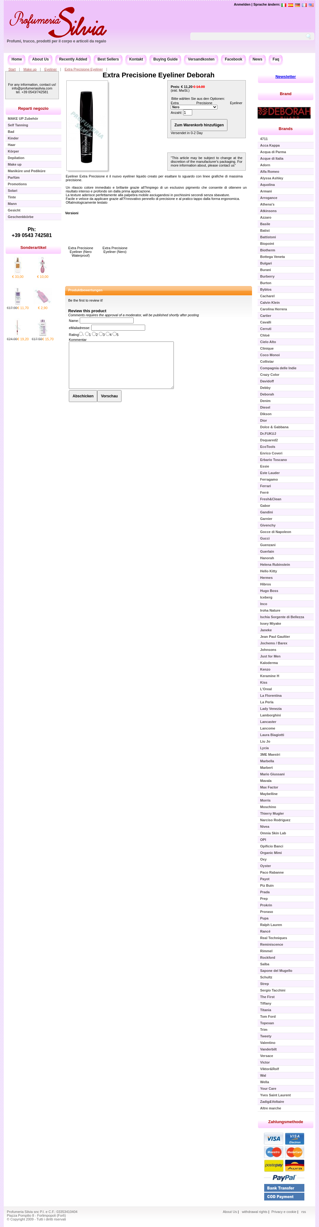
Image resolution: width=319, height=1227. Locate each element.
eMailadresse (79, 328)
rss (303, 1212)
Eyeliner (50, 69)
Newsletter (285, 76)
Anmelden (242, 4)
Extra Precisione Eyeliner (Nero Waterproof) (80, 251)
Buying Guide (165, 59)
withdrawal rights (254, 1212)
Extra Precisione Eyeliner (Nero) (114, 250)
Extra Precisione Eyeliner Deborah (158, 75)
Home (17, 59)
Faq (276, 59)
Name (73, 321)
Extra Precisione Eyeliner (83, 69)
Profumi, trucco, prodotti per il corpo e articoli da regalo (56, 41)
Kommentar (78, 340)
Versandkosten (201, 59)
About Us (40, 59)
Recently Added (73, 59)
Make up (29, 69)
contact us (227, 165)
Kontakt (136, 59)
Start (12, 69)
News (257, 59)
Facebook (233, 59)
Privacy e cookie (284, 1212)
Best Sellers (108, 59)
